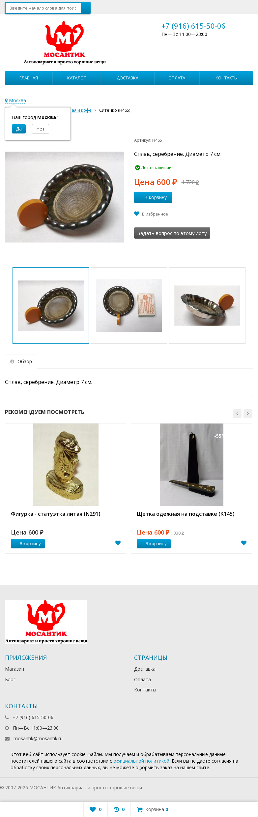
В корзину (152, 197)
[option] (66, 488)
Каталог (76, 78)
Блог (10, 679)
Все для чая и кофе (72, 110)
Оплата (176, 78)
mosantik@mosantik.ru (38, 738)
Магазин (14, 669)
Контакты (226, 78)
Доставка (127, 78)
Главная (28, 78)
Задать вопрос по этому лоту (172, 233)
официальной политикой (141, 761)
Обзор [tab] (21, 361)
